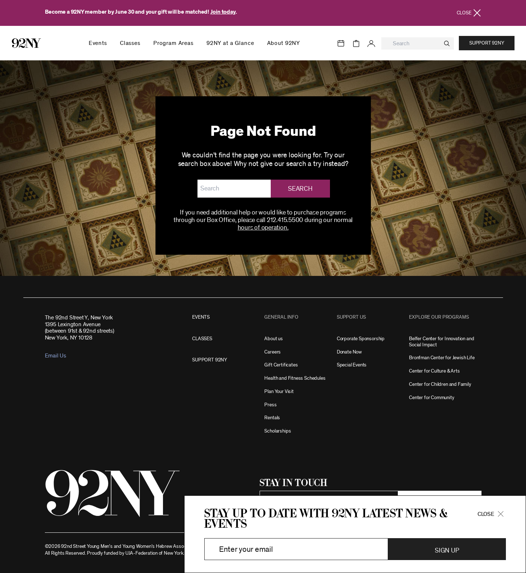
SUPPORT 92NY (209, 359)
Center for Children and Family (440, 384)
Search (300, 189)
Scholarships (277, 431)
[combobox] (417, 43)
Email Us (55, 356)
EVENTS (201, 317)
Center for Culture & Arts (434, 371)
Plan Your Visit (278, 391)
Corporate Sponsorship (361, 338)
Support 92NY (486, 43)
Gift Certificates (281, 365)
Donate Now (349, 352)
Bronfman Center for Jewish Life (441, 357)
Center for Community (431, 397)
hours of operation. (263, 228)
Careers (272, 352)
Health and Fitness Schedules (294, 378)
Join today (223, 12)
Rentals (272, 417)
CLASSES (202, 338)
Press (270, 404)
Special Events (352, 365)
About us (273, 338)
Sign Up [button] (447, 550)
